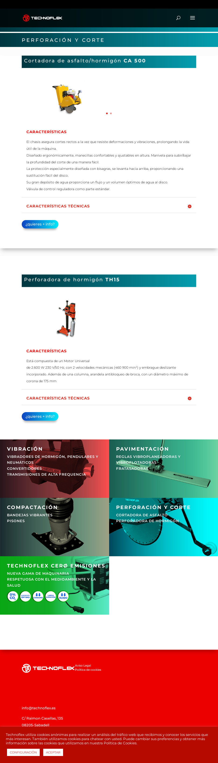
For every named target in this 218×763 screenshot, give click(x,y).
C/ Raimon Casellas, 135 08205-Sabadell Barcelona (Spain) (42, 725)
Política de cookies (88, 669)
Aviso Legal (83, 665)
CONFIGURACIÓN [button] (23, 752)
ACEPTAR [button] (53, 752)
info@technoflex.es (39, 708)
